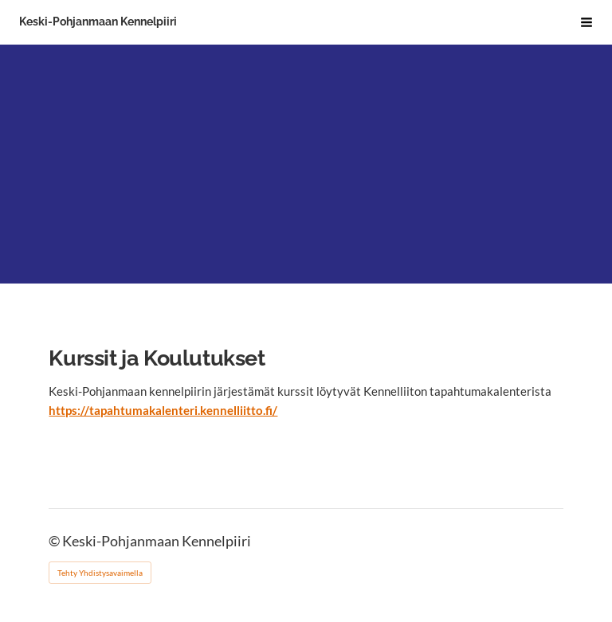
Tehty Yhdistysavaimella (100, 572)
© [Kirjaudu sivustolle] (55, 541)
